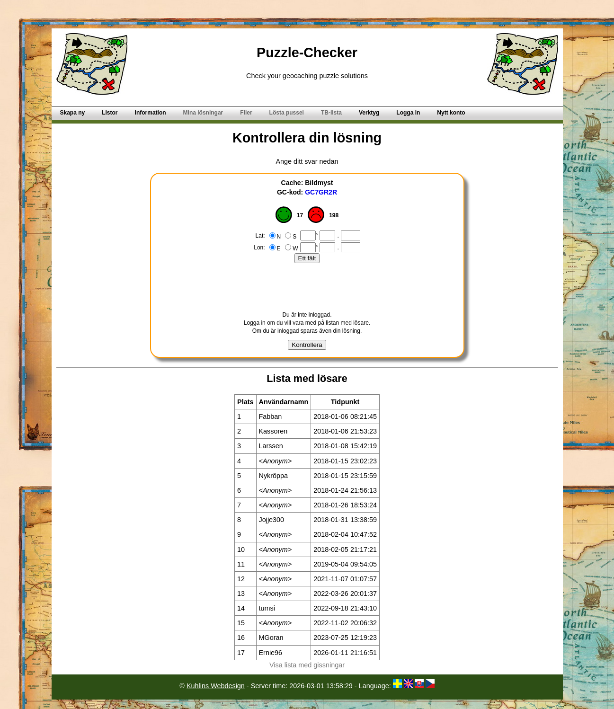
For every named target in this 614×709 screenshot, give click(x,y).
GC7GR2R (321, 192)
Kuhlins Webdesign (216, 686)
